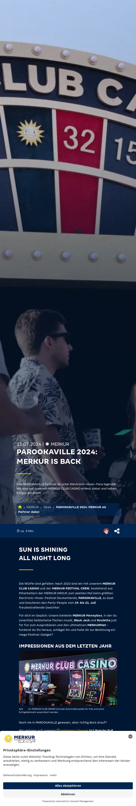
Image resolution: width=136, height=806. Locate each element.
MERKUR (33, 507)
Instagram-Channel (73, 730)
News (47, 507)
